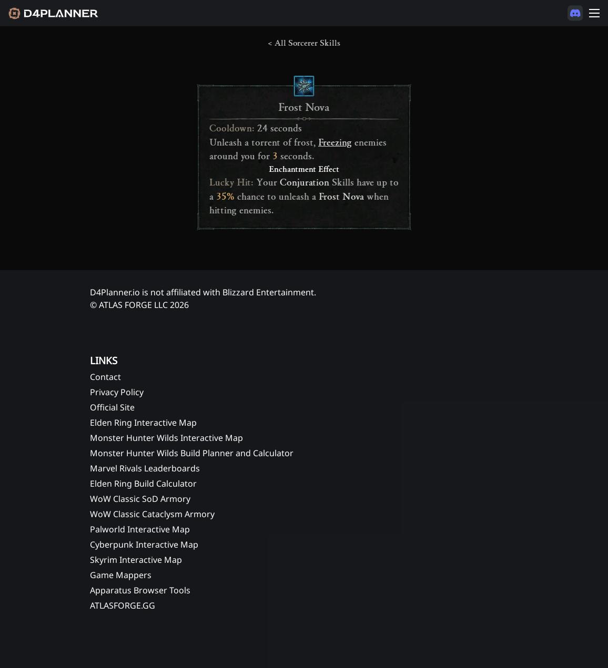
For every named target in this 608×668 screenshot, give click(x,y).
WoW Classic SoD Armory (140, 499)
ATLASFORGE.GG (122, 605)
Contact (105, 377)
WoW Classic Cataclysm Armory (152, 514)
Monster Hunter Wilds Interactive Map (166, 438)
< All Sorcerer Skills (304, 43)
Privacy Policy (117, 392)
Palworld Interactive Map (140, 529)
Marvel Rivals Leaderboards (145, 468)
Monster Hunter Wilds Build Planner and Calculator (191, 453)
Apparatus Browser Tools (140, 590)
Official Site (112, 407)
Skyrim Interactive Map (136, 560)
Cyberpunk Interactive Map (144, 544)
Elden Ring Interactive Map (143, 422)
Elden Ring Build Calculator (143, 483)
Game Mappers (120, 575)
